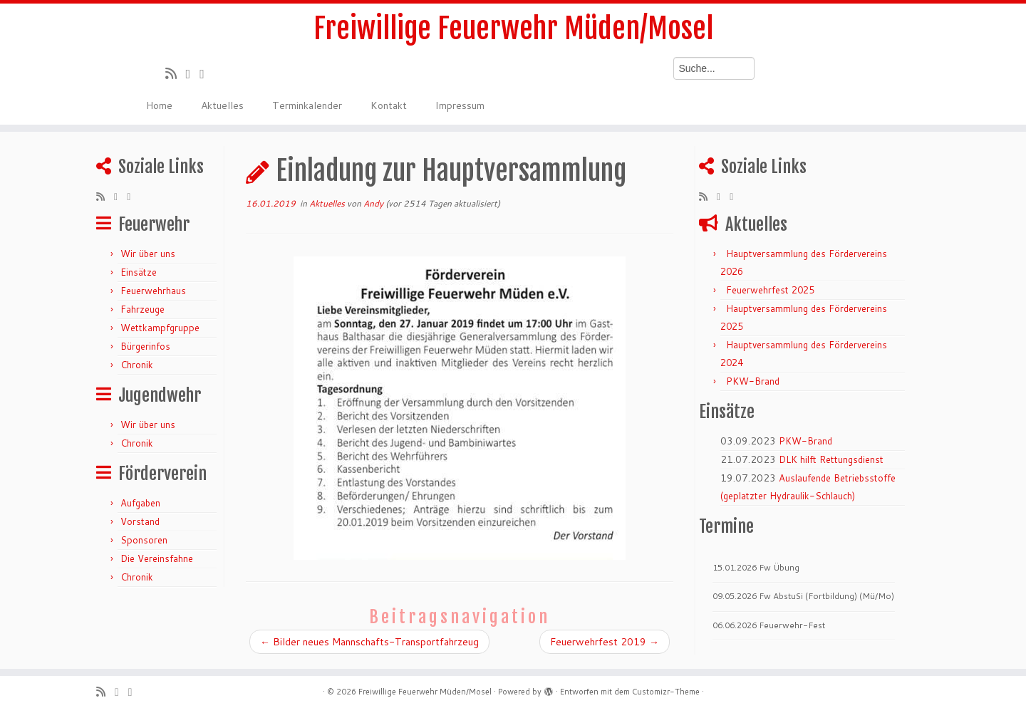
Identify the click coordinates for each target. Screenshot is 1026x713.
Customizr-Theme (666, 691)
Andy (373, 203)
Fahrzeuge (142, 309)
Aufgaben (140, 502)
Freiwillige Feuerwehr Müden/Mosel (513, 28)
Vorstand (140, 521)
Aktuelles (222, 105)
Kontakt (388, 105)
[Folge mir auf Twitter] (193, 73)
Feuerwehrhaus (153, 290)
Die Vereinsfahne (156, 558)
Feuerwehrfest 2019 (604, 642)
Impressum (459, 105)
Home (159, 105)
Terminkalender (307, 105)
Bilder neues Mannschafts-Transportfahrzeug (369, 642)
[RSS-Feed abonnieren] (175, 73)
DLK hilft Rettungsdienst (831, 459)
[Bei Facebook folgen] (207, 73)
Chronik (136, 364)
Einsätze (138, 272)
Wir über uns (147, 253)
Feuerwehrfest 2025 (770, 289)
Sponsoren (143, 540)
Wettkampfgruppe (160, 327)
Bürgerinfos (145, 346)
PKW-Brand (752, 381)
